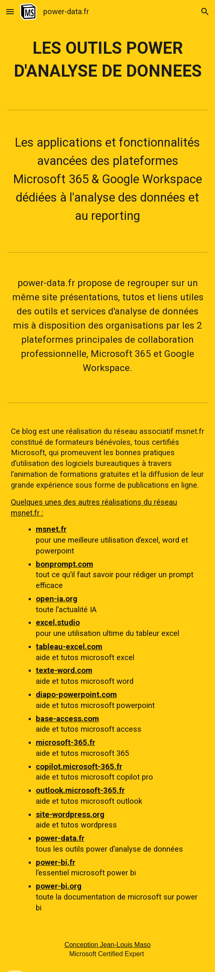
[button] (10, 11)
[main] (107, 59)
